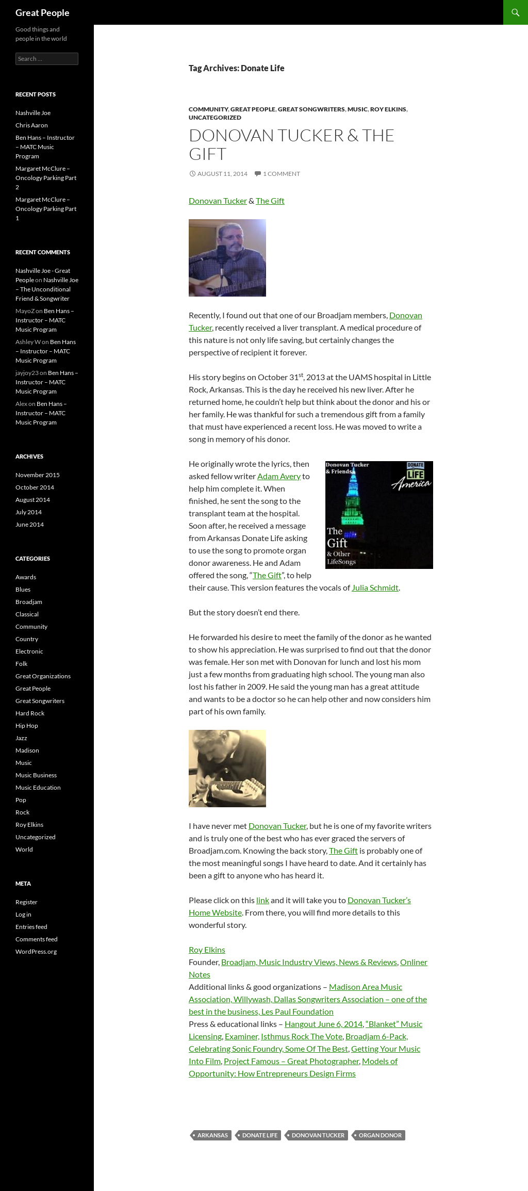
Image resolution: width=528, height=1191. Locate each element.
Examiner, (242, 1036)
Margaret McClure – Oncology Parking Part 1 (45, 208)
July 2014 (28, 512)
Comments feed (36, 939)
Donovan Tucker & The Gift (292, 144)
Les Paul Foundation (297, 1011)
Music (358, 109)
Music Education (38, 787)
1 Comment (281, 173)
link (262, 900)
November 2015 (37, 475)
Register (26, 902)
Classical (27, 614)
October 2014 (34, 487)
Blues (22, 589)
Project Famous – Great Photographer (291, 1061)
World (24, 849)
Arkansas (212, 1135)
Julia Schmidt (375, 587)
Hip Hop (26, 725)
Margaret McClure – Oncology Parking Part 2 (45, 178)
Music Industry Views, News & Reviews (328, 962)
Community (208, 109)
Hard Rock (29, 713)
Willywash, (254, 999)
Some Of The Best (316, 1048)
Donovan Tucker (218, 200)
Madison (27, 750)
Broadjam (28, 602)
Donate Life (259, 1135)
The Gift (270, 200)
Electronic (29, 651)
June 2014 (29, 524)
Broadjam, (240, 962)
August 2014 (32, 499)
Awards (25, 577)
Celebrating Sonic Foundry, (237, 1048)
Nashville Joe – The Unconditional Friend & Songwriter (46, 289)
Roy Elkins (388, 109)
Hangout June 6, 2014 (323, 1024)
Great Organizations (43, 676)
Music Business (36, 775)
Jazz (21, 738)
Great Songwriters (311, 109)
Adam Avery (279, 476)
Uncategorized (215, 117)
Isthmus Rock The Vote (301, 1036)
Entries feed (31, 927)
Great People (42, 12)
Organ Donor (380, 1135)
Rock (22, 812)
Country (26, 639)
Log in (23, 914)
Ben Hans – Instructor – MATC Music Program (45, 147)
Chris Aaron (31, 125)
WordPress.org (36, 951)
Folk (21, 663)
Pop (20, 800)
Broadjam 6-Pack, (376, 1036)
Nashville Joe (33, 113)
